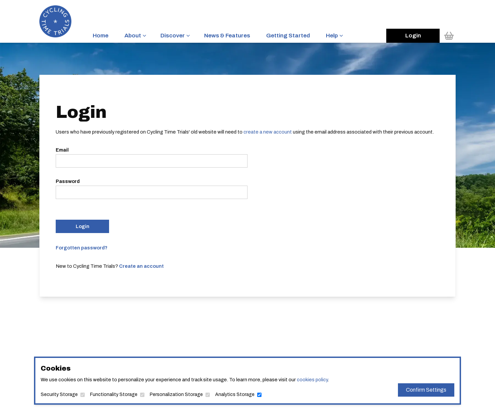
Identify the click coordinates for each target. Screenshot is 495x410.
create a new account (267, 132)
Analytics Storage (235, 394)
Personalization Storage (176, 394)
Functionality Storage (113, 394)
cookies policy (312, 379)
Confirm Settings (426, 390)
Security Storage (59, 394)
